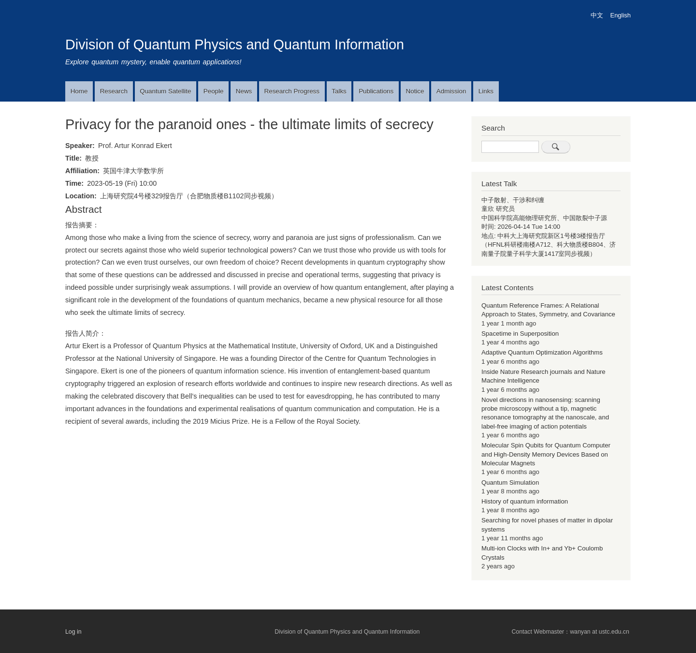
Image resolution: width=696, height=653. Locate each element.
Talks (339, 91)
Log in (73, 631)
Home (79, 91)
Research (114, 91)
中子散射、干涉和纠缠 (512, 200)
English (620, 15)
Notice (415, 91)
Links (485, 91)
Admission (451, 91)
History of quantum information (524, 501)
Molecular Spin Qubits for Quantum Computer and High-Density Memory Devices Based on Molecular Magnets (545, 454)
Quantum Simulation (510, 482)
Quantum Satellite (165, 91)
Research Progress (291, 91)
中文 (597, 15)
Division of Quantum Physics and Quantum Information (234, 44)
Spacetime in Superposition (520, 333)
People (213, 91)
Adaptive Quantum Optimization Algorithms (542, 352)
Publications (376, 91)
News (244, 91)
